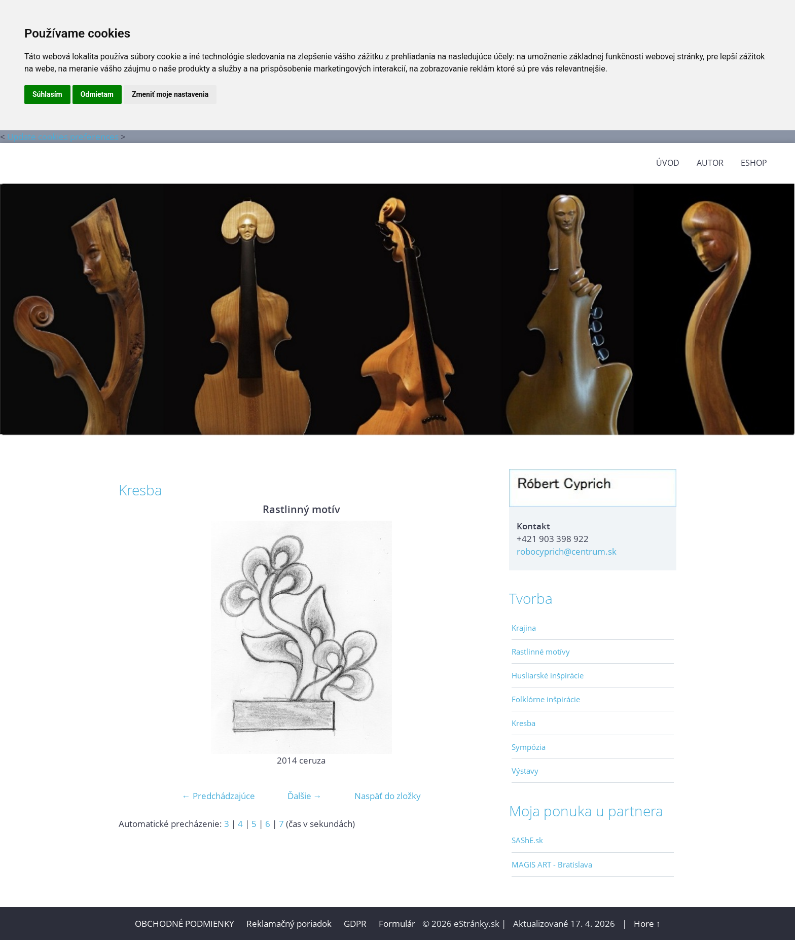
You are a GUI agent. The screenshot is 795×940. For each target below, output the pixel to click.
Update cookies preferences (63, 136)
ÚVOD (667, 162)
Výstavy (525, 771)
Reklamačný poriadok (289, 923)
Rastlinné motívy (541, 651)
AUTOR (710, 162)
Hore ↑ (647, 923)
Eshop (754, 162)
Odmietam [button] (97, 94)
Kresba (523, 723)
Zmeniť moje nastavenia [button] (170, 94)
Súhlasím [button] (47, 94)
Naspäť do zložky (387, 796)
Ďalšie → (304, 796)
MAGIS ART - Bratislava (552, 864)
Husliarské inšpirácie (548, 675)
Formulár (397, 923)
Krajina (524, 628)
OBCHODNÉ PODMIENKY (184, 923)
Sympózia (529, 747)
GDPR (356, 923)
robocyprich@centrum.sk (567, 551)
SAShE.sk (527, 840)
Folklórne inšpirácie (546, 699)
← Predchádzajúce (218, 796)
